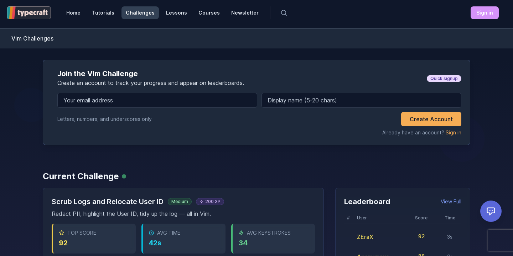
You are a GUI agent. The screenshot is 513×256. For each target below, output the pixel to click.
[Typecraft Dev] (29, 12)
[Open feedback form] (491, 211)
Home (73, 13)
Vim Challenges (32, 38)
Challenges (140, 13)
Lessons (176, 13)
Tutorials (103, 13)
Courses (209, 13)
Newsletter (245, 13)
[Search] (284, 12)
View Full (451, 201)
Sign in (484, 13)
